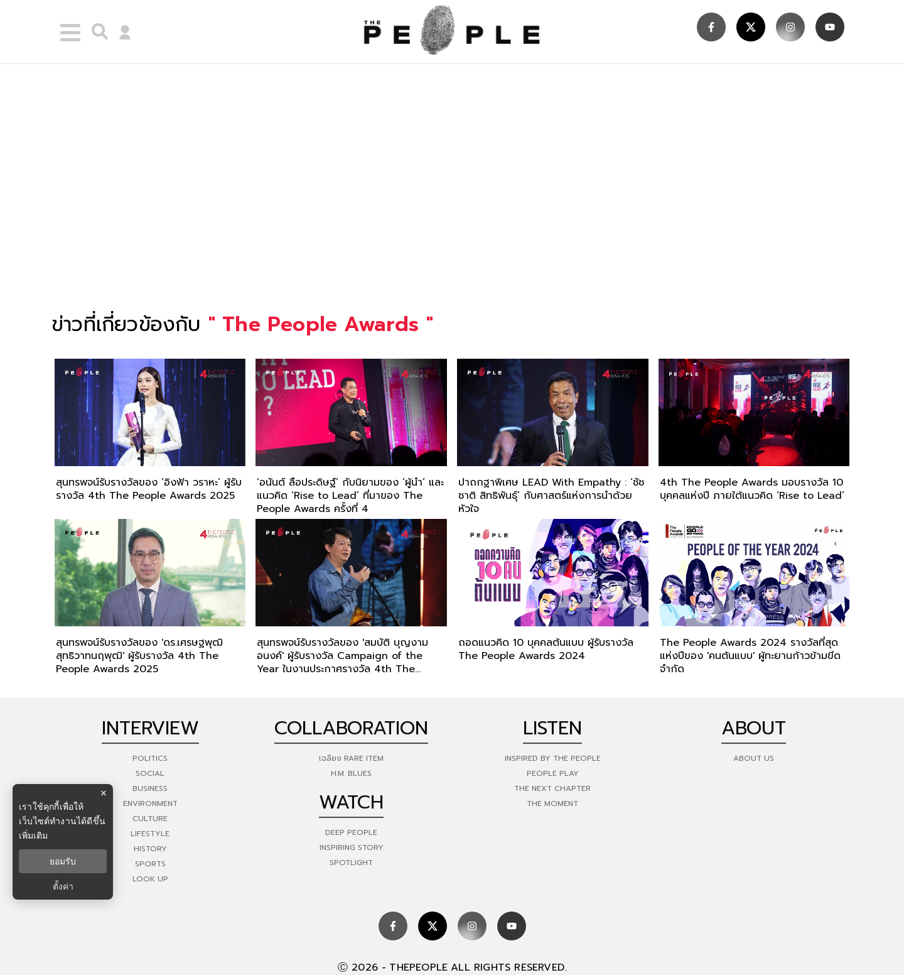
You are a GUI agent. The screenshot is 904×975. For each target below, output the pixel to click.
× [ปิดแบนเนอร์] (103, 793)
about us (753, 758)
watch (351, 802)
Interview (150, 728)
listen (552, 728)
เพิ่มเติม (33, 836)
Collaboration (351, 728)
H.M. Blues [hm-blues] (351, 773)
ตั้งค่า (63, 886)
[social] (711, 27)
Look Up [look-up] (150, 879)
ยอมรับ (63, 861)
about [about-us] (753, 728)
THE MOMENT (552, 803)
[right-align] (97, 31)
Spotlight (351, 862)
